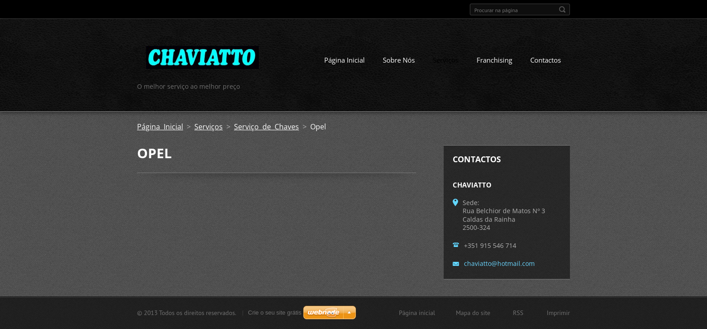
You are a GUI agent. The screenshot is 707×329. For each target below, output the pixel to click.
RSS (518, 313)
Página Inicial (344, 59)
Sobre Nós (399, 59)
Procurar (562, 9)
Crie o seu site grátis (275, 312)
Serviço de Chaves (266, 127)
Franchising (494, 59)
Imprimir (558, 313)
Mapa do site (473, 313)
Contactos (545, 59)
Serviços (446, 59)
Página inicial (417, 313)
